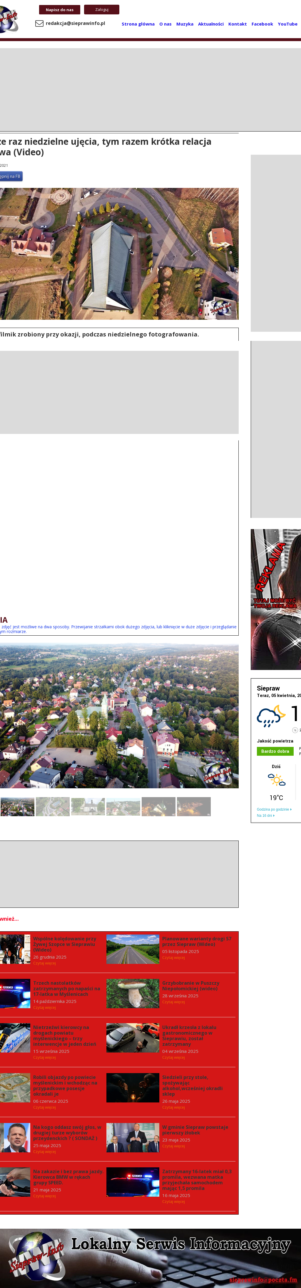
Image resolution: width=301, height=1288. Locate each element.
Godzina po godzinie (273, 809)
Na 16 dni (264, 816)
